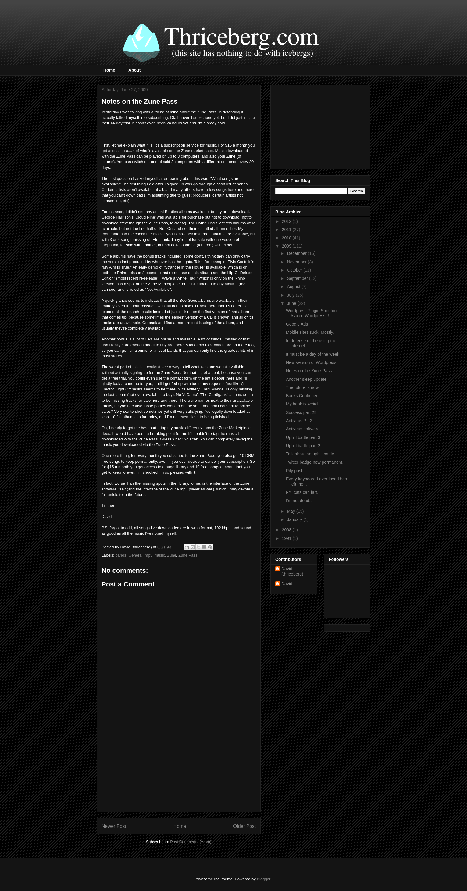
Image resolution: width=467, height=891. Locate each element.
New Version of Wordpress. (311, 362)
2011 (287, 229)
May (291, 511)
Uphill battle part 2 (303, 445)
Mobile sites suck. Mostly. (310, 332)
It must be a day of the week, (313, 354)
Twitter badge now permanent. (314, 462)
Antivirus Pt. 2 (299, 420)
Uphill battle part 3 (303, 437)
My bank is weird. (302, 403)
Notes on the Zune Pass (309, 370)
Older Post (244, 826)
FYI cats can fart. (302, 492)
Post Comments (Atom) (190, 841)
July (291, 295)
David (286, 583)
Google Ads (297, 324)
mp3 (148, 555)
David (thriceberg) (292, 571)
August (294, 286)
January (295, 519)
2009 (287, 246)
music (160, 555)
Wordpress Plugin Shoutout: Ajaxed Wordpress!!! (312, 313)
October (295, 270)
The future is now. (303, 387)
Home (109, 70)
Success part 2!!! (302, 412)
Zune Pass (187, 555)
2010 (287, 237)
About (134, 70)
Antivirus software (302, 428)
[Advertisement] (178, 769)
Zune (171, 555)
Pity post (294, 470)
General (135, 555)
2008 (287, 529)
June (292, 303)
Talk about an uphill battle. (310, 453)
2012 (287, 221)
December (297, 253)
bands (121, 555)
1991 (287, 538)
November (297, 261)
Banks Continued (302, 395)
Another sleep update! (307, 379)
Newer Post (114, 826)
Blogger (263, 879)
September (298, 278)
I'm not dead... (299, 500)
